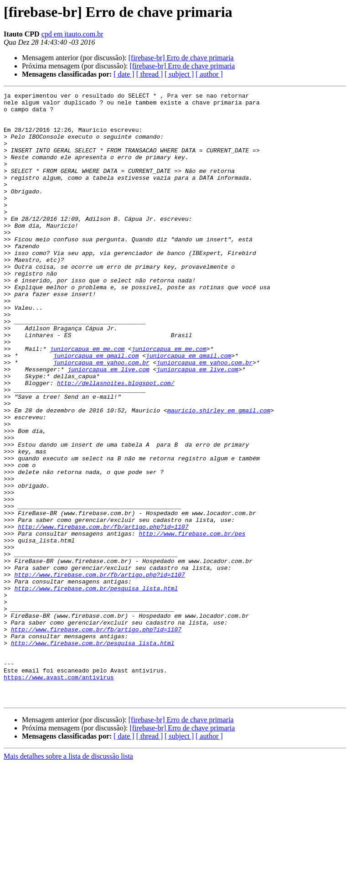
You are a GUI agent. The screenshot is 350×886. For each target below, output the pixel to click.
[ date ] (123, 74)
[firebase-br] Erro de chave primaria (181, 58)
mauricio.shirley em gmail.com (218, 474)
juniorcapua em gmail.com (96, 409)
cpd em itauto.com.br (72, 34)
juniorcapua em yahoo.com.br (101, 417)
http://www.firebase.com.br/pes (192, 622)
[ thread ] (149, 74)
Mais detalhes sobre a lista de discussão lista (68, 878)
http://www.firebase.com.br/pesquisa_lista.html (96, 688)
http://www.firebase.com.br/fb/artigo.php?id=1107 (103, 614)
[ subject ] (179, 74)
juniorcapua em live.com (108, 425)
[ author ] (209, 74)
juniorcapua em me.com (87, 400)
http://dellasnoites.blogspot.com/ (115, 442)
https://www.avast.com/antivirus (59, 795)
